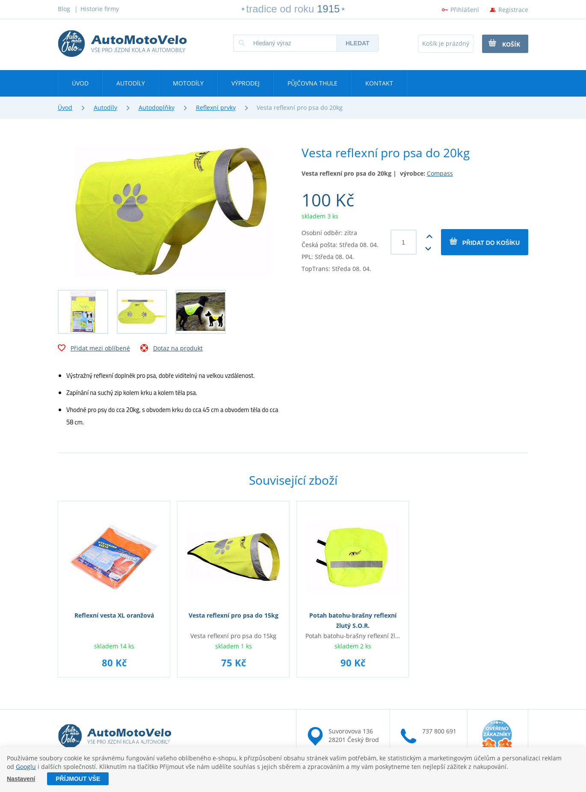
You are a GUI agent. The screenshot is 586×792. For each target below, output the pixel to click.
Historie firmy (99, 9)
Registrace (513, 10)
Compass (440, 173)
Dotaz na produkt (171, 349)
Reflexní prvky (216, 107)
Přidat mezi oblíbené (94, 349)
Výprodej (245, 83)
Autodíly (130, 83)
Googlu (26, 766)
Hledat (358, 43)
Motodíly (188, 83)
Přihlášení (464, 10)
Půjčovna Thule (312, 83)
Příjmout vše (78, 778)
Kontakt (379, 83)
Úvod (80, 83)
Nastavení (21, 778)
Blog (64, 9)
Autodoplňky (157, 107)
